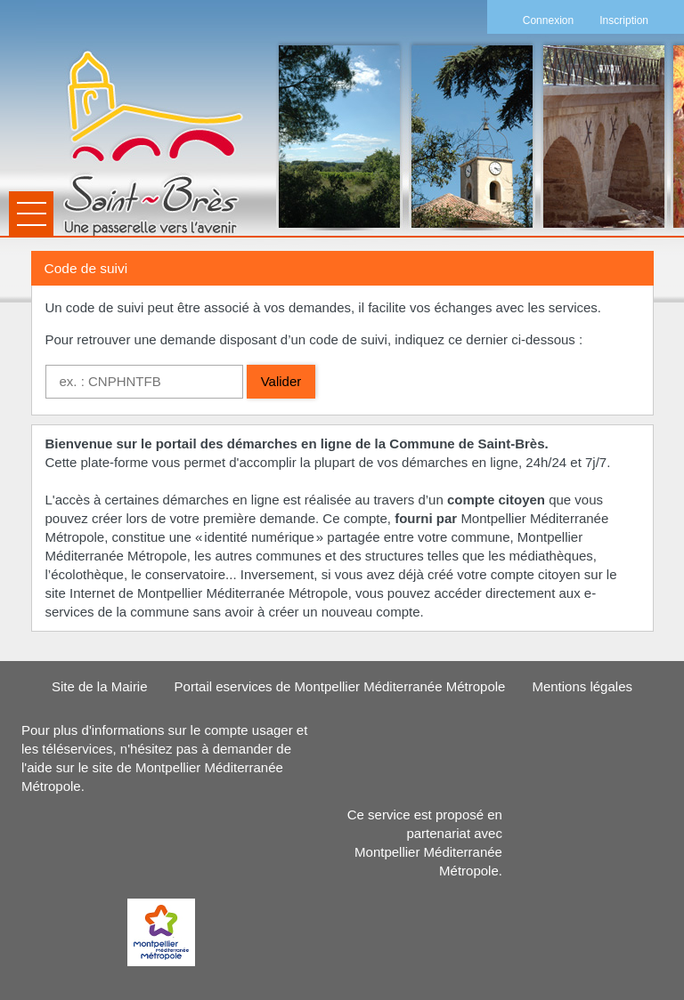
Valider (281, 381)
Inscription (623, 20)
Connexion (548, 20)
